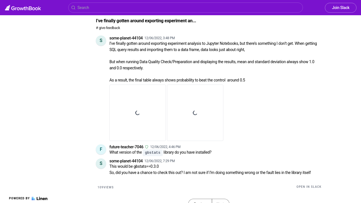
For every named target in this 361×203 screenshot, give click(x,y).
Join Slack (340, 7)
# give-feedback (108, 28)
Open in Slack (309, 186)
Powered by (28, 198)
